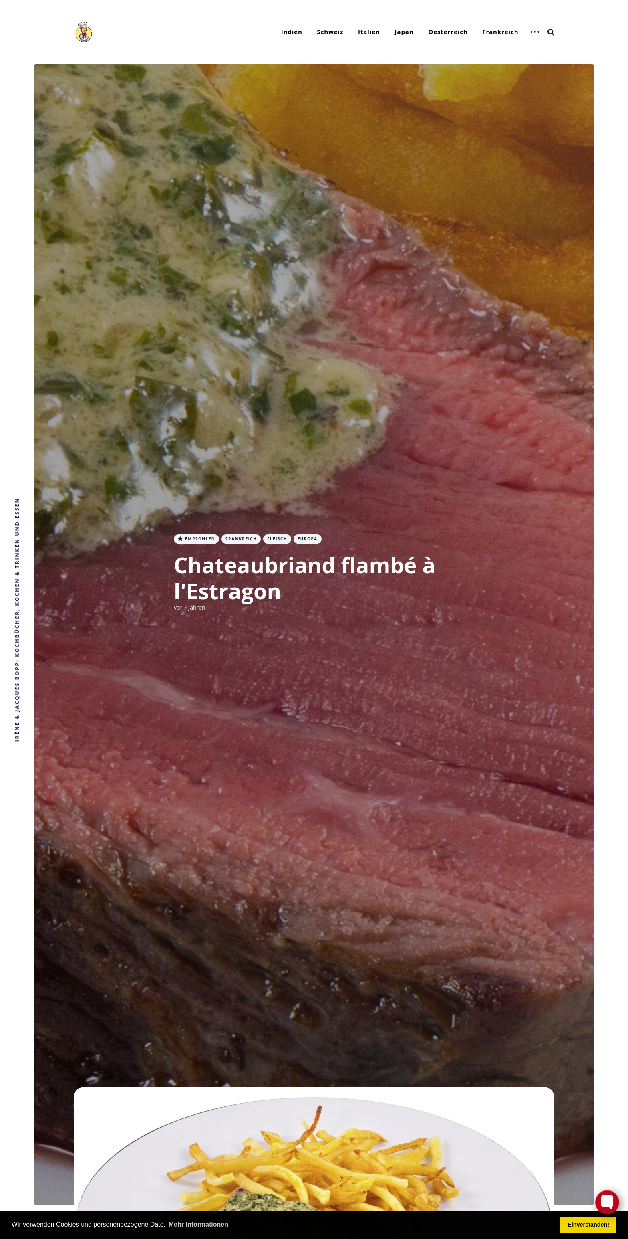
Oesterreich (447, 32)
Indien (291, 32)
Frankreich (500, 32)
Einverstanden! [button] (588, 1224)
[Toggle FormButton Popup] (607, 1202)
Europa (308, 539)
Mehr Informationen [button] (198, 1224)
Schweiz (330, 32)
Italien (369, 32)
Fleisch (277, 539)
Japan (404, 32)
